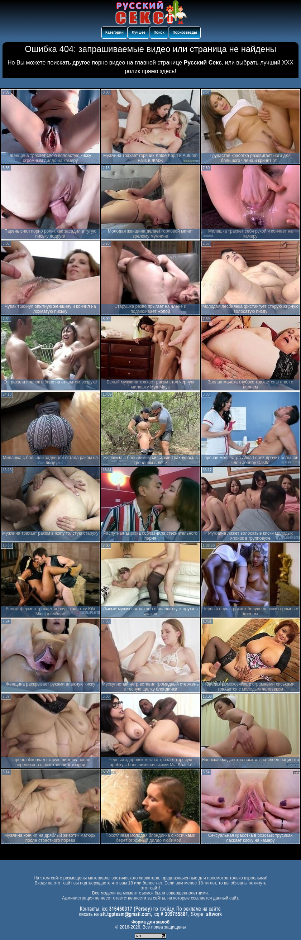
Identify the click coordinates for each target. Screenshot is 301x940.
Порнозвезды (185, 32)
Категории (114, 32)
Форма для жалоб (151, 922)
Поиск (159, 32)
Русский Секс (203, 62)
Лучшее (138, 32)
